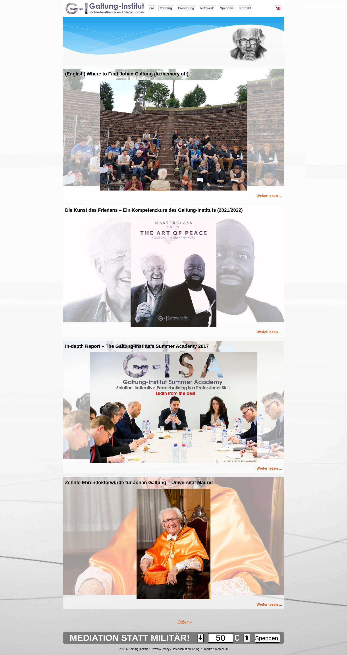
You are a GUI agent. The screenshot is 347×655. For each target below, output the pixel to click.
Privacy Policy (161, 649)
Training (166, 8)
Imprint (207, 649)
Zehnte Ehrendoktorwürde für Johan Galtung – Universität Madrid (139, 482)
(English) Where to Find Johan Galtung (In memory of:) (127, 74)
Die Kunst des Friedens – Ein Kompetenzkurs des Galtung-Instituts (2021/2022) (154, 210)
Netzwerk (207, 8)
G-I (151, 8)
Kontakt (245, 8)
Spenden (226, 8)
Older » (184, 622)
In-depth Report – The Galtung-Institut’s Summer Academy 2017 (137, 346)
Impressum (221, 649)
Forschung (186, 8)
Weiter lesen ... (269, 196)
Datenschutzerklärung (185, 649)
